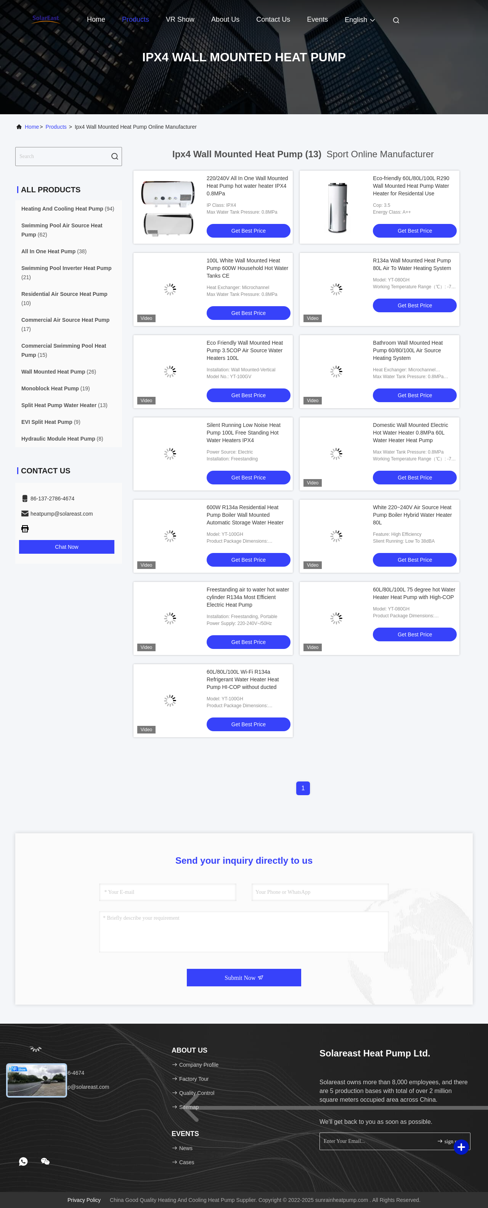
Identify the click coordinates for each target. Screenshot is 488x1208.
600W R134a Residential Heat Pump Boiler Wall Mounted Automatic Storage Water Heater (245, 515)
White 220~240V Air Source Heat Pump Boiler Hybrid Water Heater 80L (412, 515)
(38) (54, 251)
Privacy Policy (84, 1200)
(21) (66, 272)
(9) (50, 422)
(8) (62, 439)
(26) (58, 372)
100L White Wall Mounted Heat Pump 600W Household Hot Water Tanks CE (247, 268)
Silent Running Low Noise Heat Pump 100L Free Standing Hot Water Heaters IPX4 (244, 432)
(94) (67, 209)
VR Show (180, 19)
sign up (448, 1141)
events (317, 19)
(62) (62, 230)
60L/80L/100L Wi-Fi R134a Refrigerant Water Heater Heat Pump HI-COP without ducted (243, 679)
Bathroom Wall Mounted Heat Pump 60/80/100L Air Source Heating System (408, 350)
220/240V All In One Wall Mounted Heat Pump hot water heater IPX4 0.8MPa (247, 186)
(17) (65, 324)
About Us (225, 19)
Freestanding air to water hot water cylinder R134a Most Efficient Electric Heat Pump (248, 597)
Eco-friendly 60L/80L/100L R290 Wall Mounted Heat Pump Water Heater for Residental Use (411, 186)
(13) (64, 405)
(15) (63, 350)
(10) (64, 298)
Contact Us (273, 19)
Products (135, 19)
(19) (55, 388)
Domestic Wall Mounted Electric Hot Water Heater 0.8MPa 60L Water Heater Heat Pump (410, 432)
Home (96, 19)
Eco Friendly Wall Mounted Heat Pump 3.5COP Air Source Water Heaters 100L (245, 350)
